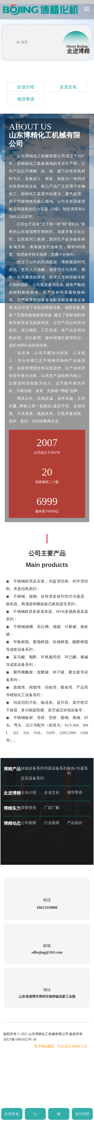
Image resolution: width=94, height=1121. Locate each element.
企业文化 (68, 87)
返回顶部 (82, 1114)
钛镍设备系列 (32, 768)
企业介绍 (25, 87)
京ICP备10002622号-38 (19, 1039)
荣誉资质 (28, 807)
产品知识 (74, 823)
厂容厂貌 (51, 807)
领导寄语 (25, 99)
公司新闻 (28, 823)
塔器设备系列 (55, 768)
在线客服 (12, 1114)
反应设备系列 (32, 778)
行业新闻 (51, 823)
